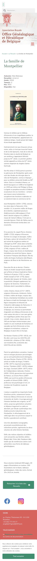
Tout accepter (18, 556)
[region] (18, 550)
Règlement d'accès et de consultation (19, 534)
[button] (3, 4)
